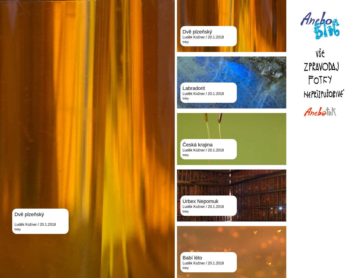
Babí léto (192, 258)
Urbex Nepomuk (201, 201)
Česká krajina (198, 145)
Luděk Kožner (25, 224)
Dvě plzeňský (29, 214)
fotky (17, 229)
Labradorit (194, 88)
